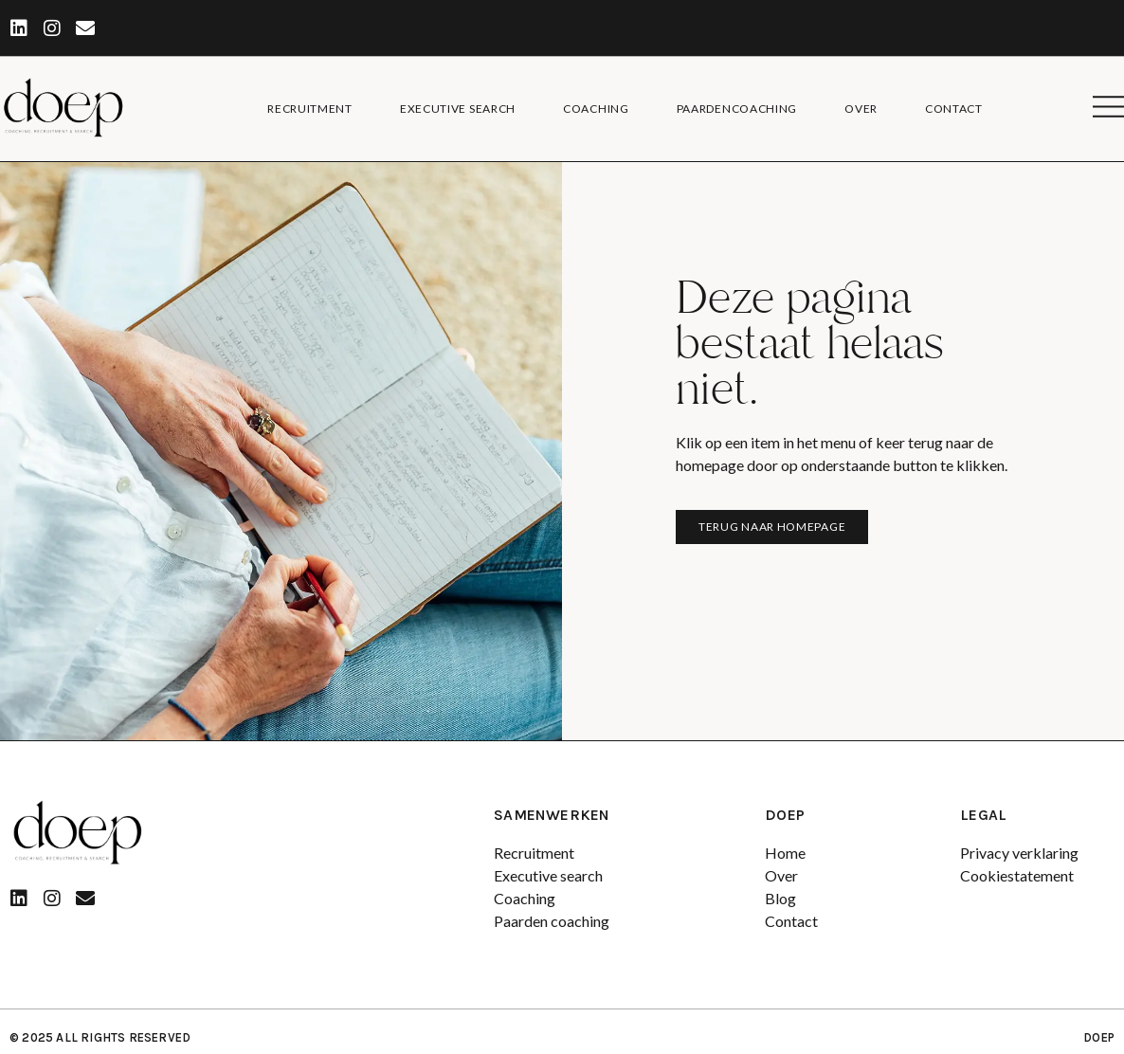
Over (861, 108)
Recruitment (310, 108)
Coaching (596, 108)
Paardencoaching (737, 108)
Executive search (458, 108)
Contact (954, 108)
